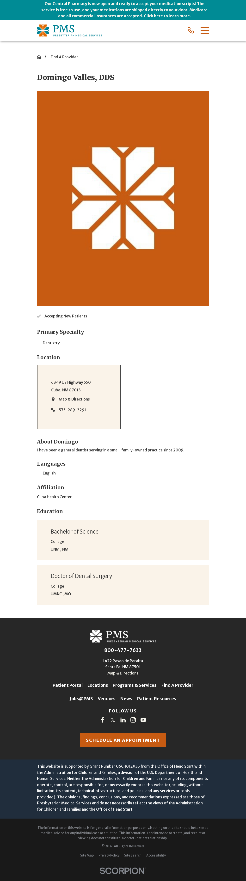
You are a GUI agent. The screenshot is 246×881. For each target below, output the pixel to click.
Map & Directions (74, 399)
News (126, 698)
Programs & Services (135, 685)
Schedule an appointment (123, 740)
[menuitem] (87, 855)
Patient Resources (156, 698)
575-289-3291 (72, 409)
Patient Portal (68, 685)
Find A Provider (177, 685)
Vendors (107, 698)
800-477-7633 (122, 650)
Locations (97, 685)
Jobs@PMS (81, 698)
